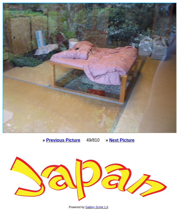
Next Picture (121, 140)
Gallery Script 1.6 (96, 207)
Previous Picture (63, 140)
